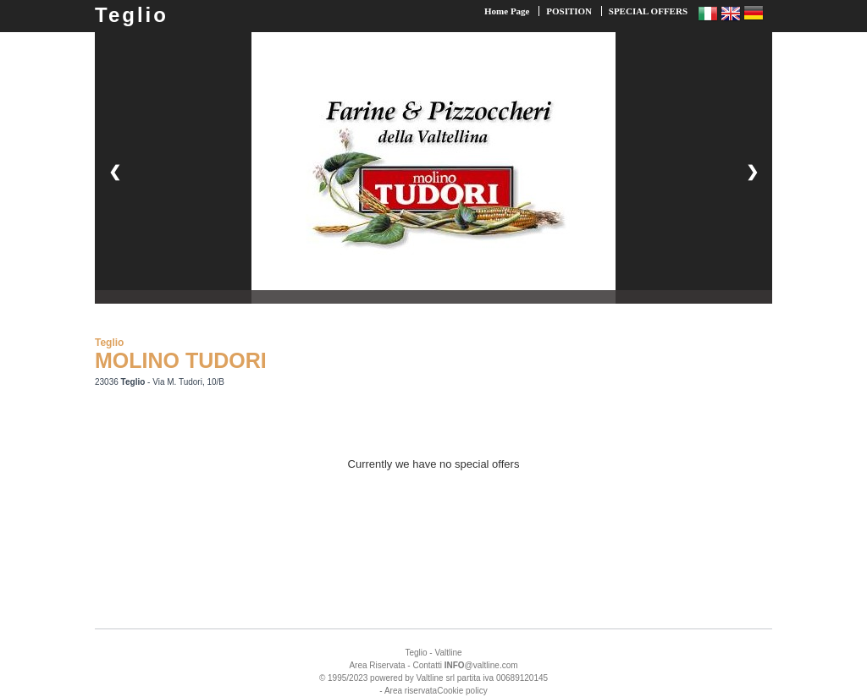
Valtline (447, 652)
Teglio (131, 14)
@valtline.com (481, 665)
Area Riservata (377, 665)
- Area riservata (408, 690)
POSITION (569, 11)
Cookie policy (462, 690)
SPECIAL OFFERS (648, 11)
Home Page (506, 11)
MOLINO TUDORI (181, 360)
